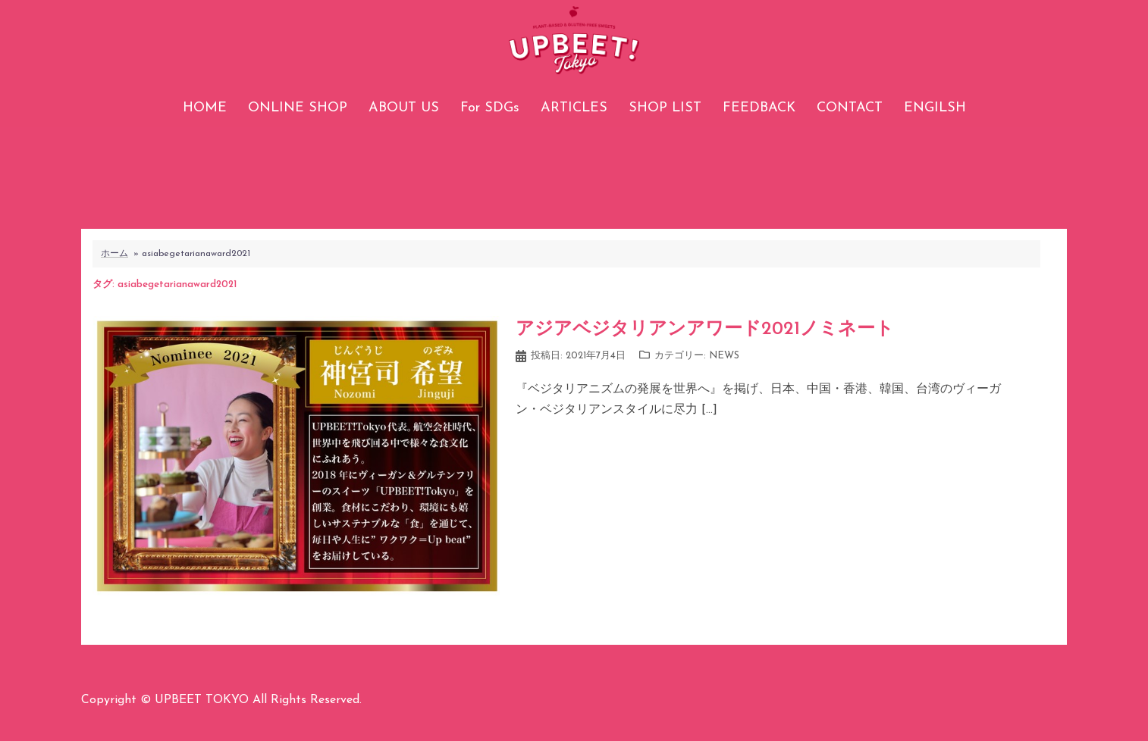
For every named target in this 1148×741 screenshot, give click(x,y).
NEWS (724, 356)
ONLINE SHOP (297, 108)
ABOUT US (404, 108)
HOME (205, 108)
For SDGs (489, 108)
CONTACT (850, 108)
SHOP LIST (665, 108)
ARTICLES (574, 108)
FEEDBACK (759, 108)
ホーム (114, 253)
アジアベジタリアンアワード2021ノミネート (705, 329)
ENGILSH (935, 108)
